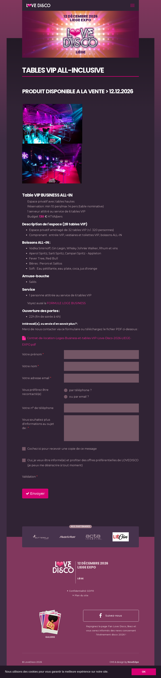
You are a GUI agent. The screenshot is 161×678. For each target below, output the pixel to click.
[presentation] (90, 479)
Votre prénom (32, 354)
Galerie (50, 624)
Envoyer (35, 493)
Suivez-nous (110, 616)
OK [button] (144, 671)
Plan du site (81, 595)
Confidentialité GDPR (81, 590)
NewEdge (133, 662)
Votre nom (29, 366)
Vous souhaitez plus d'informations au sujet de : (38, 424)
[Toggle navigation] (132, 5)
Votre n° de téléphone (37, 408)
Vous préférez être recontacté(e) (35, 392)
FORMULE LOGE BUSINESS (66, 303)
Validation (29, 476)
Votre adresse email (35, 378)
